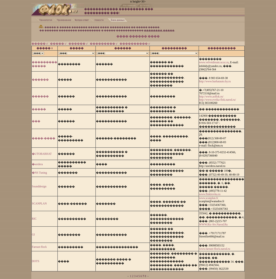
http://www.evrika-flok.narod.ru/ (217, 98)
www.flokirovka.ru (210, 192)
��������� (103, 42)
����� (40, 42)
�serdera (37, 162)
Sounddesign (39, 184)
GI (33, 232)
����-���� (43, 136)
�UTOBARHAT (42, 152)
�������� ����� (159, 28)
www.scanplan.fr (208, 196)
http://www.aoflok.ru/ (211, 94)
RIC (34, 217)
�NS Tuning (39, 171)
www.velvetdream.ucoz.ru (214, 60)
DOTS (35, 259)
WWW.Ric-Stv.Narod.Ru (213, 222)
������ (78, 42)
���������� (135, 42)
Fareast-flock (39, 245)
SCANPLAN (39, 201)
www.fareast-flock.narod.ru (214, 247)
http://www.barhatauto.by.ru (215, 79)
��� (36, 119)
